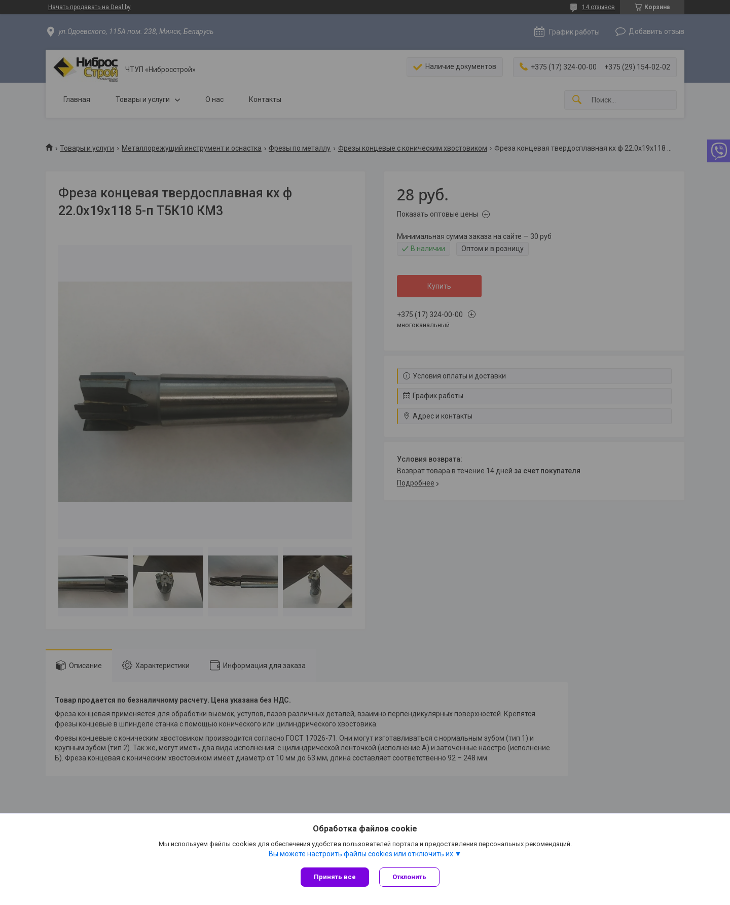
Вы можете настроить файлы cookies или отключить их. (362, 854)
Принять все (335, 877)
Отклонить (409, 877)
